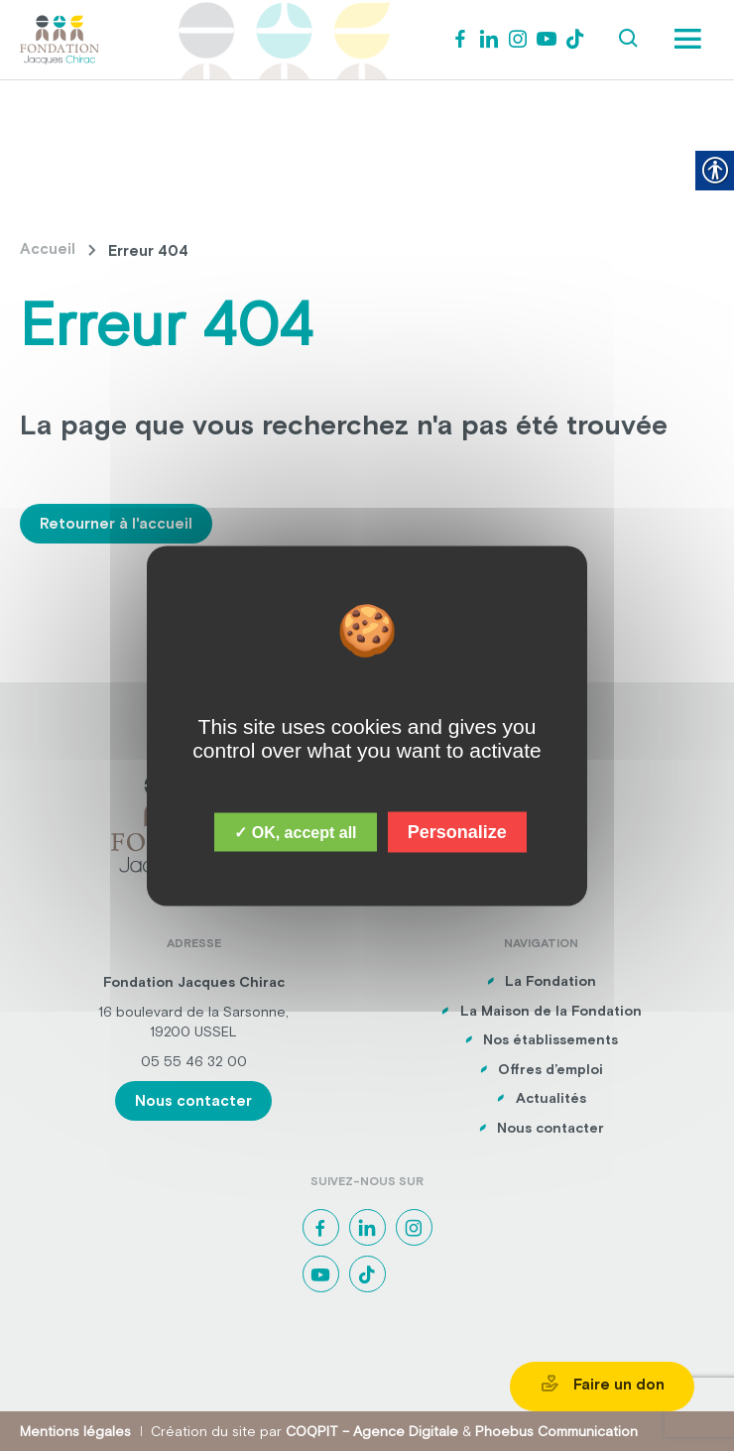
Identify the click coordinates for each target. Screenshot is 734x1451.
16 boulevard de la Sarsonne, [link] (193, 1012)
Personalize (457, 831)
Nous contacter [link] (193, 1100)
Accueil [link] (47, 248)
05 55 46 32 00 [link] (194, 1061)
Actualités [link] (551, 1098)
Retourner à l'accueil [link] (116, 523)
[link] (59, 38)
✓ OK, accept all (295, 831)
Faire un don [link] (602, 1383)
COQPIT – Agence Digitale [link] (372, 1431)
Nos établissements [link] (550, 1039)
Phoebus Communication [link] (556, 1431)
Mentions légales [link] (75, 1431)
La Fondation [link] (550, 981)
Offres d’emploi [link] (550, 1069)
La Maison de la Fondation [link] (551, 1011)
